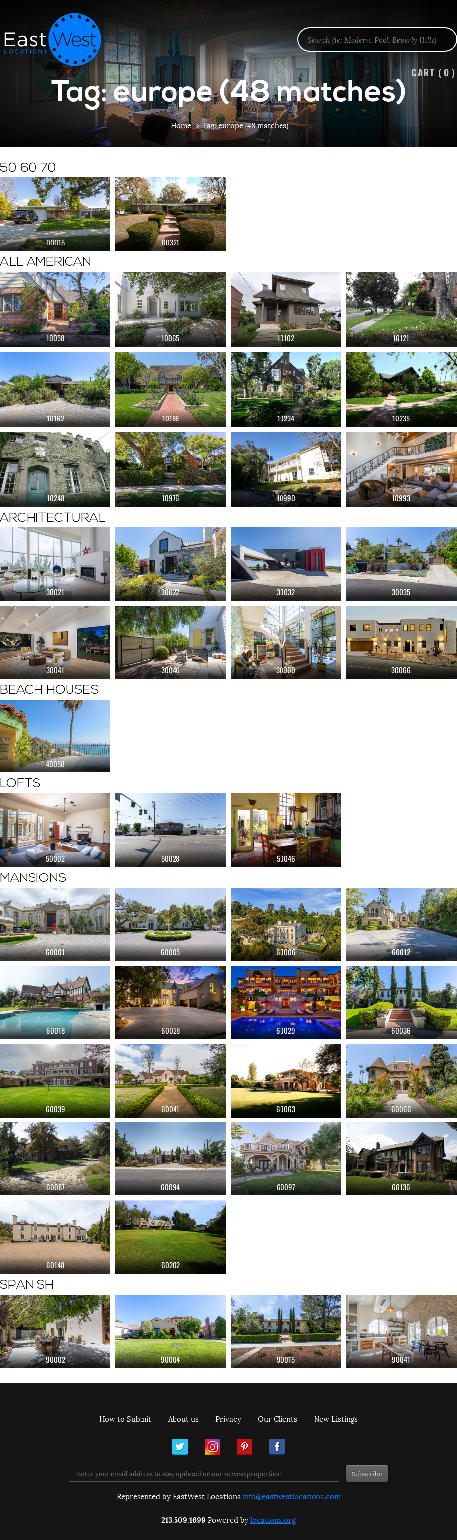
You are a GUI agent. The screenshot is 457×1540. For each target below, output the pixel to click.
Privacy (228, 1418)
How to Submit (125, 1418)
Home (181, 125)
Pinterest (244, 1447)
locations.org (273, 1519)
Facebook (277, 1447)
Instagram (212, 1447)
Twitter (180, 1447)
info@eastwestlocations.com (292, 1496)
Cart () (433, 72)
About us (183, 1418)
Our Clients (277, 1418)
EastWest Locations (59, 39)
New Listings (336, 1418)
